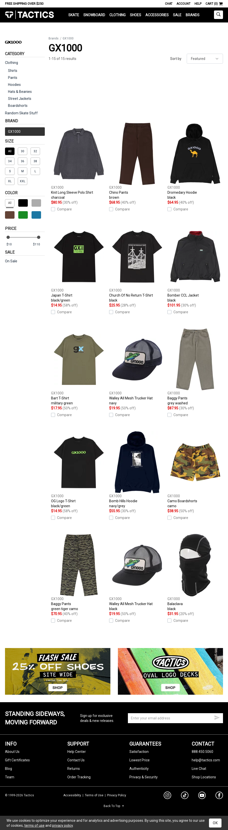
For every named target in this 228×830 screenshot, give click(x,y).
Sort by (175, 59)
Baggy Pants (195, 367)
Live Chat (199, 769)
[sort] (205, 59)
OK (215, 823)
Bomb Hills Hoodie (137, 469)
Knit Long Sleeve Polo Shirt (79, 161)
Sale (177, 15)
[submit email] (217, 717)
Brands (192, 15)
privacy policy (62, 826)
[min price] (12, 244)
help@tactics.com (206, 760)
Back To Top (114, 806)
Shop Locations (204, 777)
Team (9, 777)
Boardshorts (18, 106)
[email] (175, 718)
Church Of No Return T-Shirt (137, 264)
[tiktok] (184, 796)
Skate (73, 15)
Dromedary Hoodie (195, 161)
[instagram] (167, 796)
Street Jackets (19, 99)
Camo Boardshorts (195, 469)
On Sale (11, 261)
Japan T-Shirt (79, 264)
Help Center (76, 752)
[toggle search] (218, 14)
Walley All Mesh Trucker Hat (137, 367)
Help (197, 3)
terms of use (34, 826)
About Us (12, 752)
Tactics (29, 14)
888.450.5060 (202, 752)
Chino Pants (137, 161)
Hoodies (14, 85)
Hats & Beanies (20, 92)
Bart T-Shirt (79, 367)
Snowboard (94, 15)
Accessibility (72, 795)
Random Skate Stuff (21, 113)
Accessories (157, 15)
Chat (168, 3)
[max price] (39, 244)
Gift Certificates (17, 760)
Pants (12, 78)
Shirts (12, 71)
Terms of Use (94, 795)
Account (183, 3)
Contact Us (76, 760)
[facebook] (219, 796)
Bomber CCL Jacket (195, 264)
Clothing (117, 15)
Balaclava (195, 572)
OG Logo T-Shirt (79, 469)
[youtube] (202, 796)
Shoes (135, 15)
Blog (8, 769)
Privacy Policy (116, 795)
